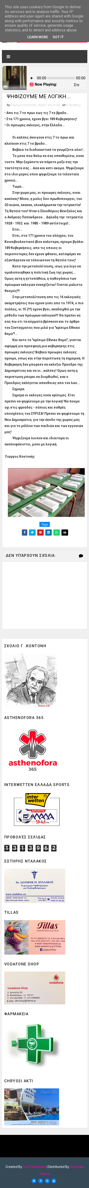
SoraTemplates (34, 1167)
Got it (58, 37)
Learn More (37, 37)
